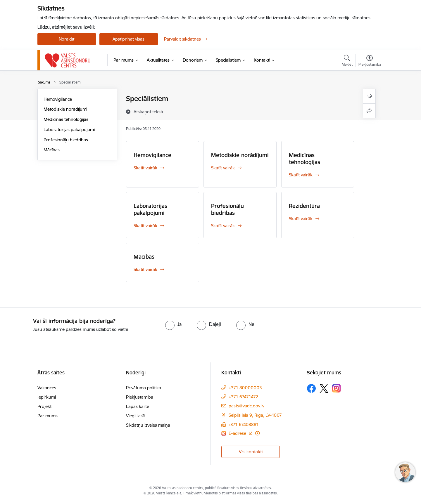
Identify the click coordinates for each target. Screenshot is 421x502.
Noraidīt (66, 39)
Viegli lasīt (135, 415)
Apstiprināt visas (128, 39)
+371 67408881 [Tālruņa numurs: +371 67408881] (243, 424)
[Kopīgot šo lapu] (369, 111)
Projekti (44, 406)
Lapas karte (137, 406)
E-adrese (238, 433)
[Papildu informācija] (257, 433)
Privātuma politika (143, 387)
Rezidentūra (304, 205)
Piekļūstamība (139, 397)
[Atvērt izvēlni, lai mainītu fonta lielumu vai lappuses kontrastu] (370, 61)
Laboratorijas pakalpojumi (69, 129)
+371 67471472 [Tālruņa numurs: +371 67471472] (243, 396)
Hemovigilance (58, 99)
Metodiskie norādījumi (65, 109)
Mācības (52, 149)
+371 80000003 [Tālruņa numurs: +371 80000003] (245, 387)
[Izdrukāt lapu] (369, 96)
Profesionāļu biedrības (66, 140)
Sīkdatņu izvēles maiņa (148, 425)
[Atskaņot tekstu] (149, 111)
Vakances (46, 387)
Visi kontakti (251, 451)
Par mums (47, 415)
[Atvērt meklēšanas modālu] (347, 61)
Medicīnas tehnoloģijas (66, 119)
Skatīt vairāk (145, 168)
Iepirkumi (46, 397)
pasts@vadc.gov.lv (246, 406)
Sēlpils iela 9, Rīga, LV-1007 (255, 415)
